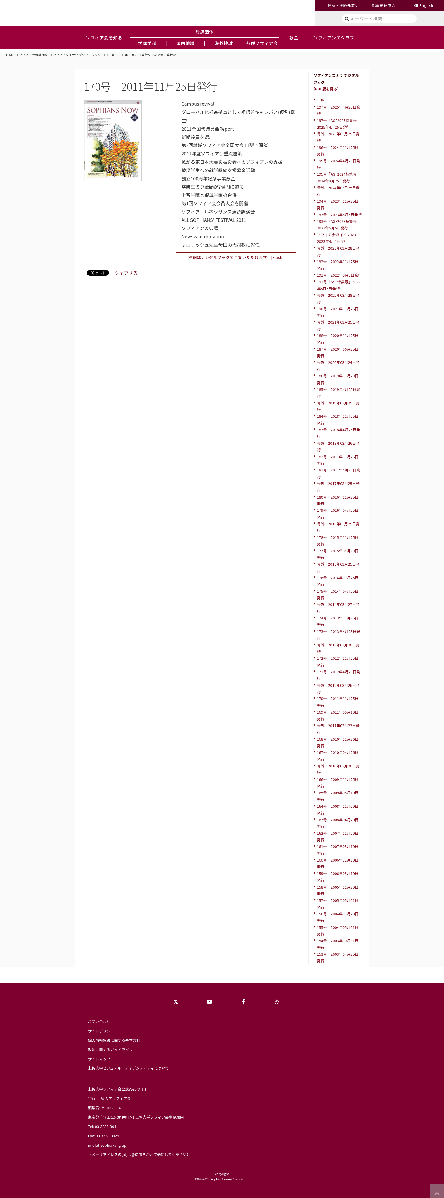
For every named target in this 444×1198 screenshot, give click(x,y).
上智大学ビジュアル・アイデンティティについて (128, 1068)
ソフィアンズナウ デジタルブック (77, 54)
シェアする (126, 272)
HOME (9, 54)
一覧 (320, 100)
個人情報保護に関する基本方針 (114, 1040)
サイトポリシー (101, 1031)
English (426, 5)
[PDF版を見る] (325, 89)
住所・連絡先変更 (343, 5)
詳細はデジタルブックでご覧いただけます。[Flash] (236, 257)
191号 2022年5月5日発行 (339, 275)
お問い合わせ (99, 1021)
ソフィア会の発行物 (33, 54)
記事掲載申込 (383, 5)
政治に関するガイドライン (110, 1049)
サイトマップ (99, 1059)
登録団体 (204, 31)
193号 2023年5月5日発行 (339, 214)
